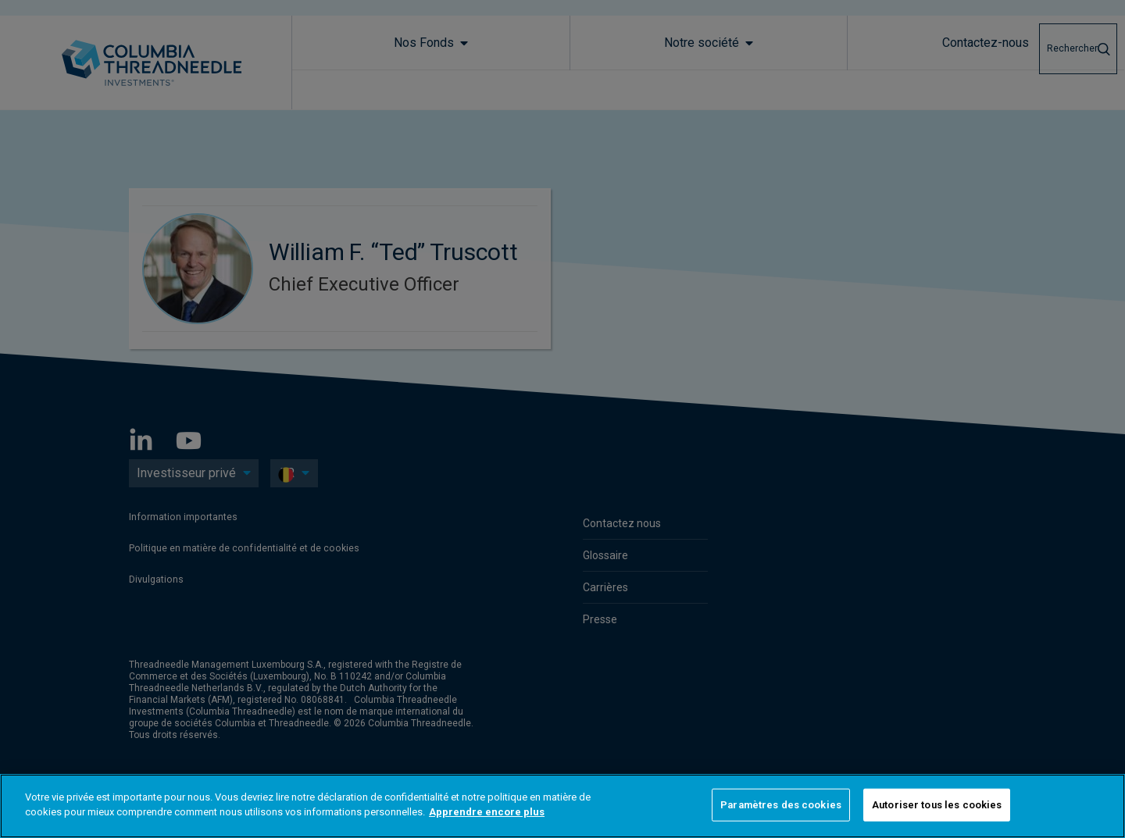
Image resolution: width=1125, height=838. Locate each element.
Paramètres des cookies (780, 805)
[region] (562, 806)
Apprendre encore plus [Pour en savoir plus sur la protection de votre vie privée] (487, 812)
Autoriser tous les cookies (937, 805)
